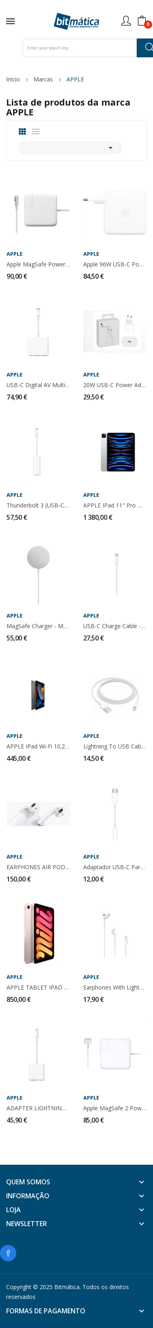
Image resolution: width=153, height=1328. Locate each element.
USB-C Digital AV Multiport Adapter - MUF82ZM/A (38, 385)
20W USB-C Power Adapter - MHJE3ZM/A (115, 385)
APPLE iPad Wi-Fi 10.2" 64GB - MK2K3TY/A (38, 746)
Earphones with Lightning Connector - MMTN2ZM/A (115, 987)
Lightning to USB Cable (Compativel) (115, 746)
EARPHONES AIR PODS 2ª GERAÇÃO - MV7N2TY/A (38, 867)
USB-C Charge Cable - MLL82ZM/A (115, 626)
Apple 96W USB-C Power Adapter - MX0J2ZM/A (115, 264)
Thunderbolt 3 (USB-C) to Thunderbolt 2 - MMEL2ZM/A (38, 505)
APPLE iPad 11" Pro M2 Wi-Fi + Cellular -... (115, 505)
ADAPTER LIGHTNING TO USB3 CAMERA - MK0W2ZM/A (38, 1108)
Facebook (8, 1253)
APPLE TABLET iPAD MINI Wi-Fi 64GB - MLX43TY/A (38, 987)
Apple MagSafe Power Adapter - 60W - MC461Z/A (38, 264)
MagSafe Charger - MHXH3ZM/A (38, 626)
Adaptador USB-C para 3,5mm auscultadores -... (115, 867)
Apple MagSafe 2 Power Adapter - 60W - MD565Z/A (115, 1108)
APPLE (14, 254)
